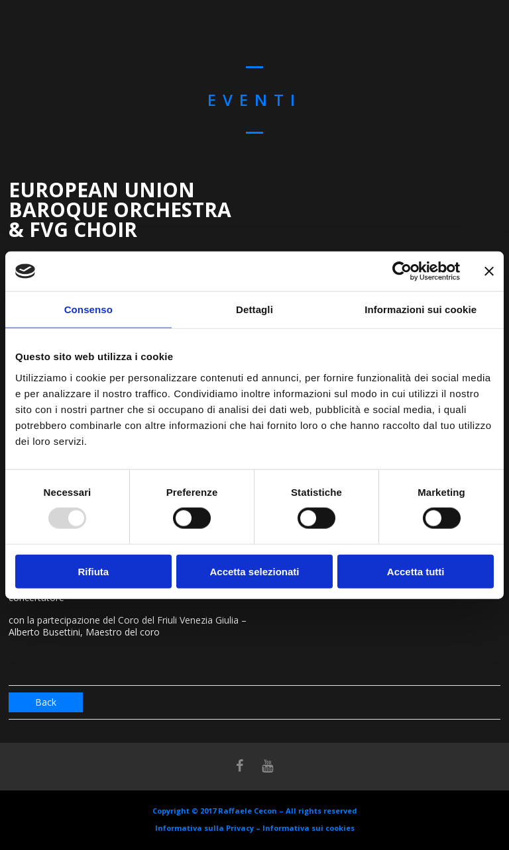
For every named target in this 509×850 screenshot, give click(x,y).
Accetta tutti (416, 571)
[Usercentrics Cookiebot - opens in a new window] (402, 271)
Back (45, 702)
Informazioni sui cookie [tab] (421, 309)
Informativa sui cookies (308, 828)
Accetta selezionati (254, 571)
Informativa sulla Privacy (204, 828)
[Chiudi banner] (489, 271)
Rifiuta (93, 571)
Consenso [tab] (88, 309)
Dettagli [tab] (254, 309)
